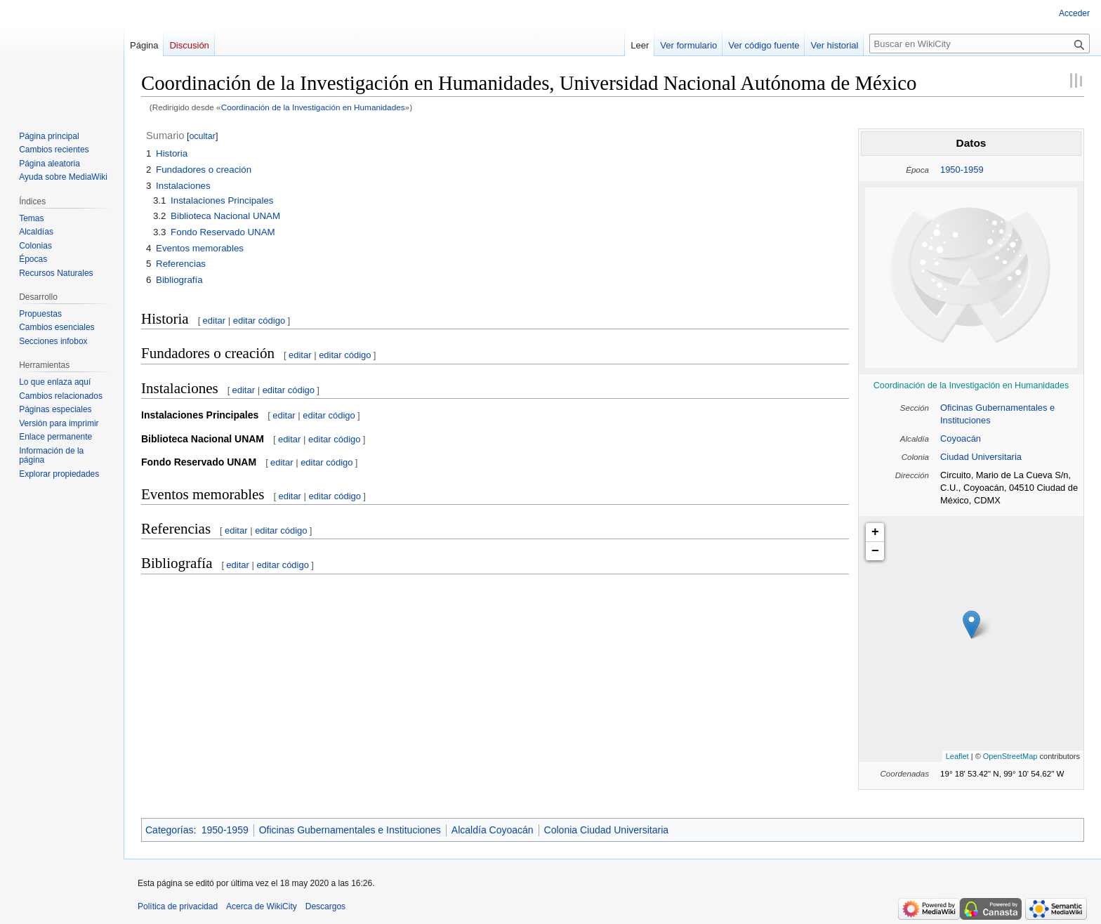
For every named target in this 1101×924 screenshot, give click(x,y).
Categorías (169, 830)
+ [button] (875, 532)
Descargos (325, 906)
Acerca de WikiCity (261, 906)
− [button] (875, 551)
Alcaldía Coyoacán (492, 830)
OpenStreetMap (1010, 756)
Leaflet (957, 756)
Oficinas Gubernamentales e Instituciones (350, 830)
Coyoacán (960, 438)
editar (214, 320)
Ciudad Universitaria (981, 456)
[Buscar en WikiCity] (979, 43)
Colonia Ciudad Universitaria (606, 830)
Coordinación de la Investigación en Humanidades (313, 107)
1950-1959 (962, 169)
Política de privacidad (178, 906)
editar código (259, 320)
